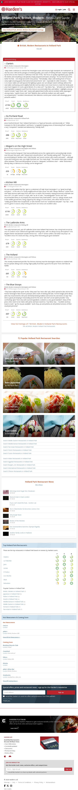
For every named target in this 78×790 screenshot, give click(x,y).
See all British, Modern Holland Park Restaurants (39, 326)
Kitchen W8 (11, 182)
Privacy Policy (7, 699)
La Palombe (7, 561)
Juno (4, 564)
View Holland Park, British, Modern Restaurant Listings (23, 30)
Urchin (5, 568)
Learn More (14, 728)
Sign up (61, 692)
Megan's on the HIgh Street (19, 146)
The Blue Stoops (14, 284)
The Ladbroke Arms (15, 222)
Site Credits (8, 789)
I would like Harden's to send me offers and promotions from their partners (29, 696)
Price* (7, 101)
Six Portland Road (14, 116)
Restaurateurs (50, 782)
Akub (5, 580)
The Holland (11, 254)
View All (39, 49)
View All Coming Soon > (10, 681)
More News (39, 485)
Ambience (26, 101)
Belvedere (6, 583)
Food (13, 101)
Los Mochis (7, 576)
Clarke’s (9, 63)
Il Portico (6, 572)
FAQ (13, 782)
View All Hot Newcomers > (11, 637)
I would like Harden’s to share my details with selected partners (26, 772)
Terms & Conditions (24, 782)
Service (19, 101)
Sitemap (6, 782)
